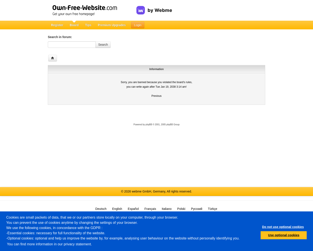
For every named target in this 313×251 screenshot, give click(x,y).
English (117, 209)
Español (133, 209)
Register (57, 25)
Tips (88, 25)
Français (150, 209)
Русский (196, 209)
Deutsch (101, 209)
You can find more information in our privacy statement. (49, 244)
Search (103, 44)
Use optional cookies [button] (283, 235)
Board (74, 25)
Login (137, 25)
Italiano (166, 209)
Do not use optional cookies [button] (283, 227)
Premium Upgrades (112, 25)
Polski (181, 209)
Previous (157, 95)
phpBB (149, 124)
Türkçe (212, 209)
